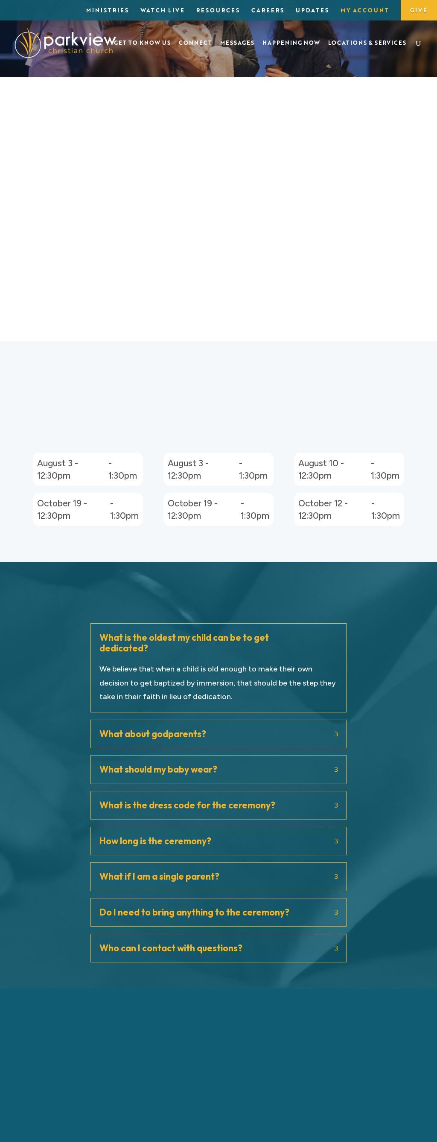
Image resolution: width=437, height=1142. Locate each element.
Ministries (107, 11)
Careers (267, 11)
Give (419, 10)
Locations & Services (367, 43)
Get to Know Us (142, 43)
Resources (218, 11)
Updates (312, 11)
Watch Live (162, 11)
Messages (237, 43)
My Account (365, 11)
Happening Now (291, 43)
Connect (195, 43)
